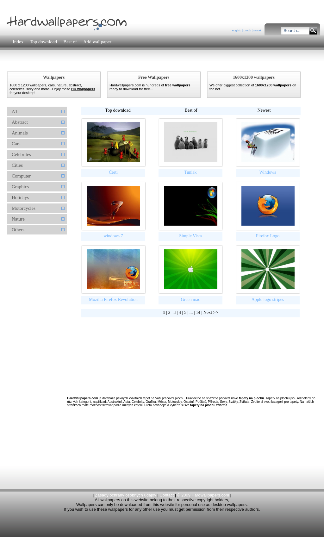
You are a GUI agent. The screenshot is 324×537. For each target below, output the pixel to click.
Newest (264, 110)
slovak (257, 30)
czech (247, 30)
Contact (166, 495)
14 (198, 312)
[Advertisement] (120, 64)
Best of (190, 110)
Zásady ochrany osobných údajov (125, 495)
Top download (117, 110)
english (236, 30)
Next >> (210, 312)
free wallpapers (177, 85)
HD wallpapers (83, 89)
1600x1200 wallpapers (273, 85)
